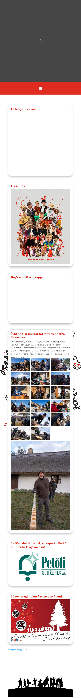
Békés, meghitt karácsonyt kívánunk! (37, 596)
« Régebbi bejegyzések (17, 649)
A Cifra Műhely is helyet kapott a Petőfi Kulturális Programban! (39, 545)
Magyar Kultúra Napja (27, 277)
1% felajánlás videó (24, 109)
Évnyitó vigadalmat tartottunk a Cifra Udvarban (38, 335)
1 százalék (18, 186)
